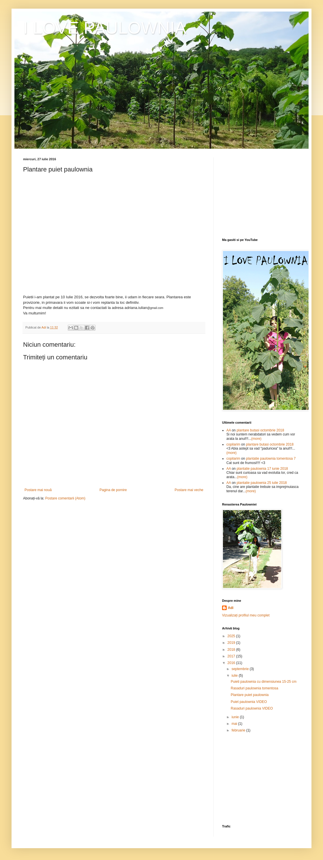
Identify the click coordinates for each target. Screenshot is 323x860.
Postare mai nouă (38, 490)
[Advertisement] (261, 193)
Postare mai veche (189, 490)
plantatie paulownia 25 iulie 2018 (261, 483)
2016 (232, 663)
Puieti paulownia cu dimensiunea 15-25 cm (263, 682)
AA (228, 430)
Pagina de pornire (113, 490)
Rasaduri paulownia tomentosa (254, 688)
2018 (232, 650)
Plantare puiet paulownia (249, 695)
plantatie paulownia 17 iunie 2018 (262, 469)
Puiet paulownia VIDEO (249, 702)
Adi (230, 608)
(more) (256, 439)
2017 (232, 656)
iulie (235, 676)
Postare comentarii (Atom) (65, 498)
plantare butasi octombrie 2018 (260, 430)
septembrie (241, 669)
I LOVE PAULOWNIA (104, 27)
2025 (232, 636)
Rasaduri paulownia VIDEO (252, 708)
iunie (236, 717)
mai (235, 724)
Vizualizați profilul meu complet (246, 615)
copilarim (233, 444)
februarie (239, 730)
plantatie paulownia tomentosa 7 (271, 459)
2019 (232, 643)
